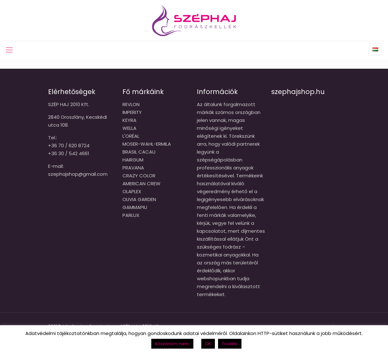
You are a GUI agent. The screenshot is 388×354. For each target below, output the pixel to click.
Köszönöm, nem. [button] (172, 344)
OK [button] (208, 344)
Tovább (230, 344)
